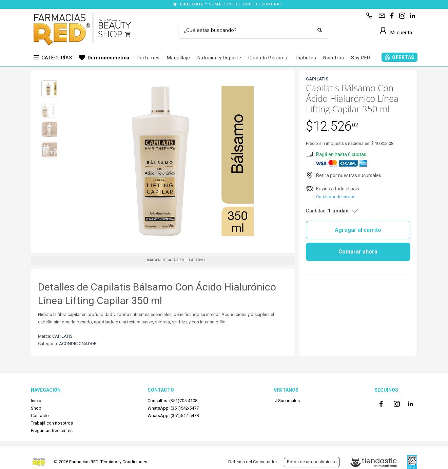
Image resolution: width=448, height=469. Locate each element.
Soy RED (360, 57)
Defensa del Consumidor (252, 461)
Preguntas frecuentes (52, 430)
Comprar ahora (357, 251)
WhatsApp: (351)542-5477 (173, 408)
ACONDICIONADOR (78, 343)
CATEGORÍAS (57, 57)
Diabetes (306, 57)
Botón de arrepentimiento (312, 461)
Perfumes (148, 57)
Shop (36, 408)
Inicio (36, 400)
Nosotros (333, 57)
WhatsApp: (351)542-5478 (173, 415)
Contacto (40, 415)
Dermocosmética (108, 57)
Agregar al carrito (358, 230)
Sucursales (287, 400)
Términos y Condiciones (123, 461)
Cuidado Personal (268, 57)
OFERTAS (403, 57)
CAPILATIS (62, 336)
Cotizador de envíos (335, 196)
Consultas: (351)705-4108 (172, 400)
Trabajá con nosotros (52, 423)
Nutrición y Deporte (219, 57)
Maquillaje (178, 57)
